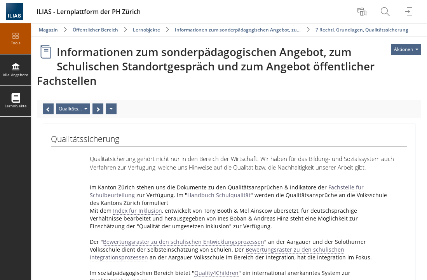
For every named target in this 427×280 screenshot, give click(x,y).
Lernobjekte (146, 29)
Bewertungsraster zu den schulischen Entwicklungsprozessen (183, 241)
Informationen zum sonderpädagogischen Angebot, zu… (238, 29)
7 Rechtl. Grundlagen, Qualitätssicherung (361, 29)
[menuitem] (363, 11)
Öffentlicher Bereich (95, 29)
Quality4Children (216, 272)
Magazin (48, 29)
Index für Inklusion (137, 210)
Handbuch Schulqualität (219, 195)
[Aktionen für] (406, 49)
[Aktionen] (111, 108)
